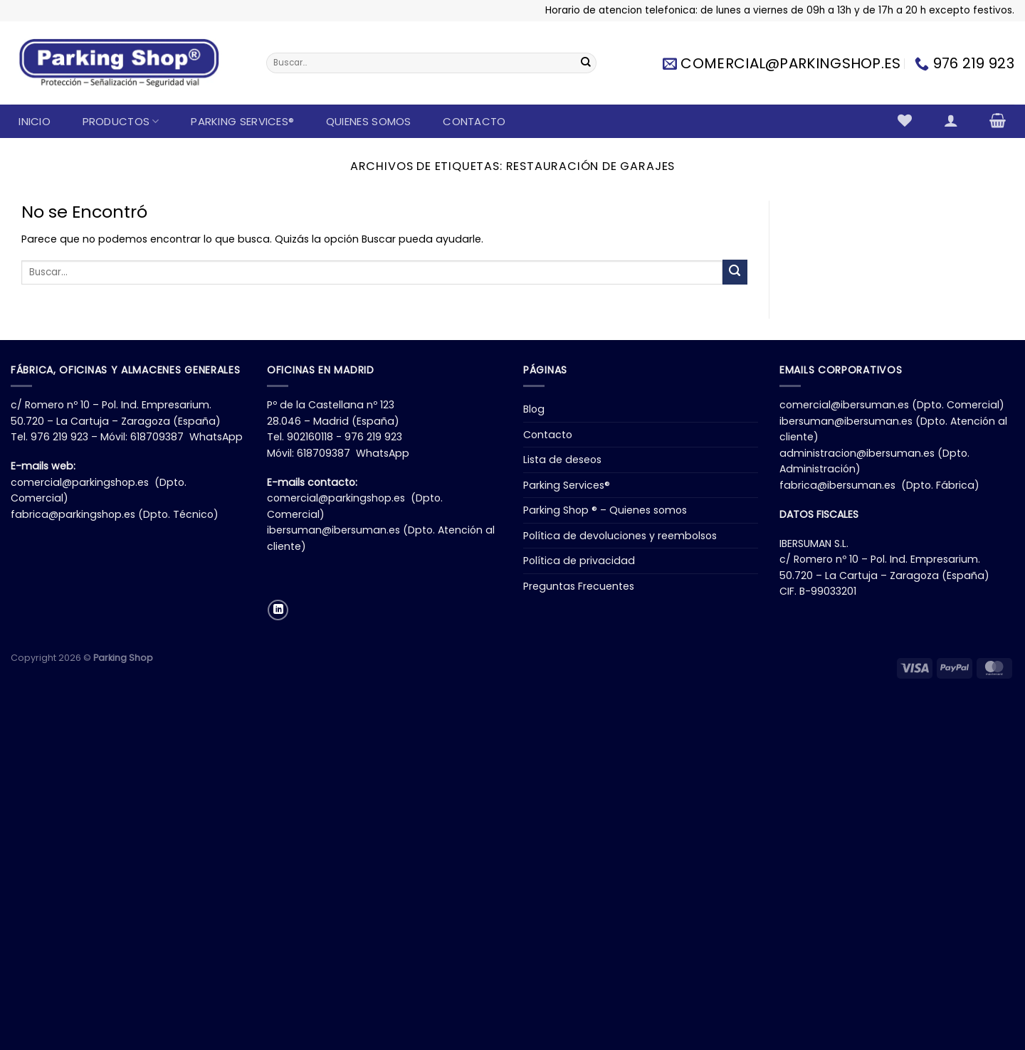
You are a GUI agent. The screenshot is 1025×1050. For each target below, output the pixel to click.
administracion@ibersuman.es (857, 453)
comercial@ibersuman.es (844, 405)
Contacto (474, 121)
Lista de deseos (562, 459)
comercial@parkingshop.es (80, 482)
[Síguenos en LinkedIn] (278, 610)
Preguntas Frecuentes (578, 586)
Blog (534, 409)
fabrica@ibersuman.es (837, 485)
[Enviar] (585, 63)
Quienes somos (368, 121)
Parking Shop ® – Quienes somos (605, 510)
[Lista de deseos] (905, 120)
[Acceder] (950, 120)
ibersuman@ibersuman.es (333, 530)
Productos (121, 121)
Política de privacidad (579, 560)
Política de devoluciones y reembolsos (620, 536)
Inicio (35, 121)
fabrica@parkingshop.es (73, 514)
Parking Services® (242, 121)
